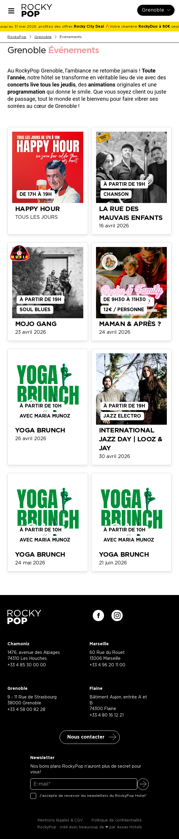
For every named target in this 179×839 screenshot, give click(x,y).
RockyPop (16, 37)
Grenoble (43, 37)
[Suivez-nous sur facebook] (98, 615)
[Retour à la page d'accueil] (24, 622)
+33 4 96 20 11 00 (107, 665)
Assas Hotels (129, 827)
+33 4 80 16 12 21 (107, 715)
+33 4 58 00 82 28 (26, 710)
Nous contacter (86, 737)
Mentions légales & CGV (60, 820)
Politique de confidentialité (117, 820)
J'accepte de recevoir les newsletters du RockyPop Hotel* (93, 795)
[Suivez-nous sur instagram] (117, 615)
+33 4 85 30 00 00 (26, 665)
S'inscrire (143, 784)
